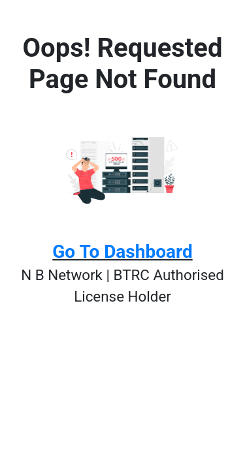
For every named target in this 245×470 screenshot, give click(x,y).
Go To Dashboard (122, 251)
